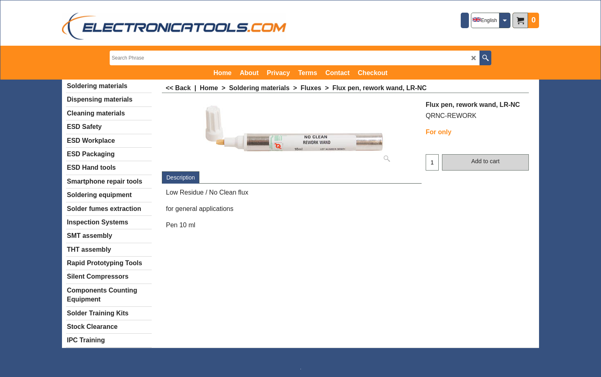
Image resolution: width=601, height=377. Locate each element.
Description (180, 177)
